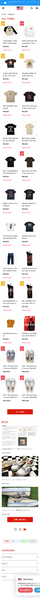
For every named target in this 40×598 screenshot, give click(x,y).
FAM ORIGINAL (7, 557)
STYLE (4, 577)
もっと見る (20, 412)
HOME (4, 14)
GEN (3, 570)
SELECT (5, 564)
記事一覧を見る (20, 520)
